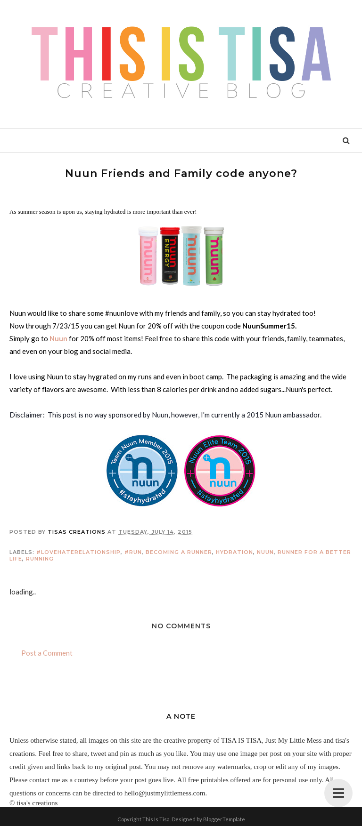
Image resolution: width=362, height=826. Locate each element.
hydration (234, 552)
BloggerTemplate (224, 819)
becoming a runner (179, 552)
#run (133, 552)
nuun (265, 552)
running (40, 558)
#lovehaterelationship (78, 552)
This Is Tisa (156, 819)
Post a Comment (47, 653)
